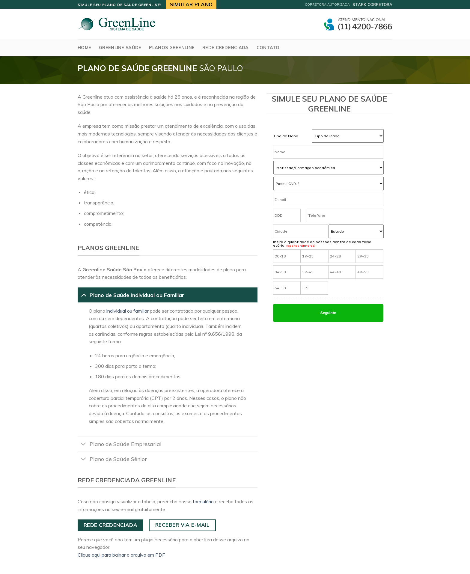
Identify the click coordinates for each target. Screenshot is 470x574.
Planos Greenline (172, 47)
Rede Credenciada (225, 47)
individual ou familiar (127, 311)
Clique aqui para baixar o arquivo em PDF (121, 555)
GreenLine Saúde (120, 47)
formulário (203, 501)
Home (84, 47)
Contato (268, 47)
